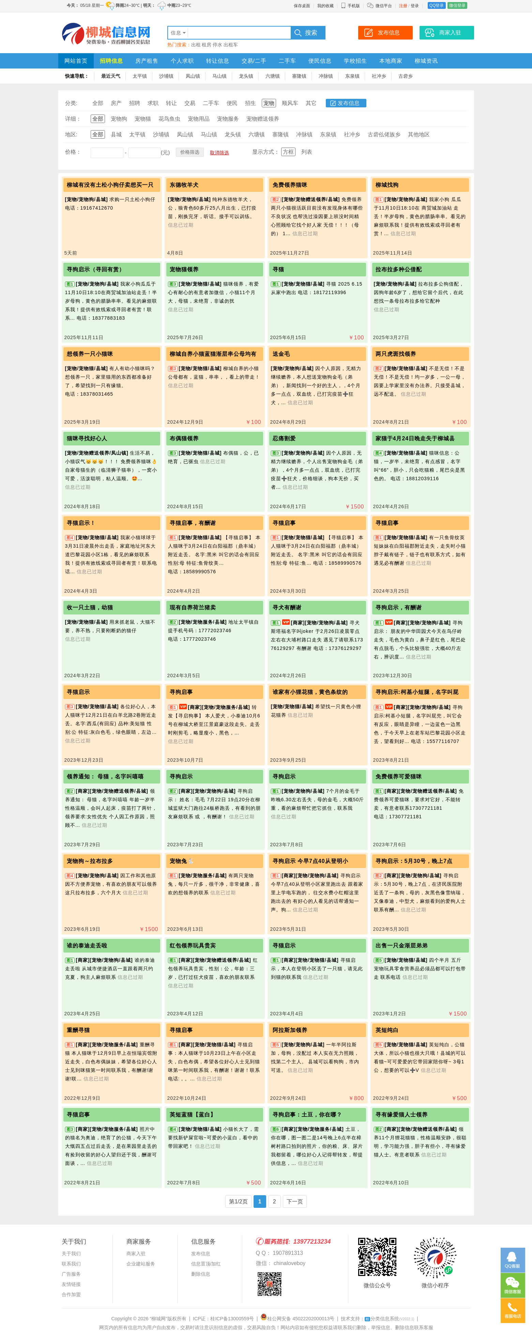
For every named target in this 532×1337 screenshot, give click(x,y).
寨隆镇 (299, 76)
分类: (71, 103)
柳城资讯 (426, 61)
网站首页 (76, 61)
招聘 (134, 103)
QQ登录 (436, 5)
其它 (311, 103)
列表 (306, 152)
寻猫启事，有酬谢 (193, 523)
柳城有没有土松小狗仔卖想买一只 (110, 185)
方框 (288, 152)
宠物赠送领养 (262, 119)
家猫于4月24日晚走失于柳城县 (415, 438)
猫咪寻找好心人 (87, 438)
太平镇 (140, 76)
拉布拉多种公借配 (399, 269)
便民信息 (320, 61)
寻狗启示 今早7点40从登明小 (310, 861)
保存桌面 (302, 5)
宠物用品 (199, 119)
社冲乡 (379, 76)
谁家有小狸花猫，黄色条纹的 (310, 692)
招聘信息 (111, 61)
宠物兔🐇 (182, 861)
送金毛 (281, 354)
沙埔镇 (166, 76)
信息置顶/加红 (206, 1263)
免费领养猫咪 (290, 185)
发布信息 (349, 103)
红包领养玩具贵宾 (193, 945)
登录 (415, 5)
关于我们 (71, 1253)
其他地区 (419, 134)
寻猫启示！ (81, 523)
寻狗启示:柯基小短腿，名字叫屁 (417, 692)
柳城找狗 (387, 185)
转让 (171, 103)
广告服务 (71, 1274)
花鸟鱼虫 (169, 119)
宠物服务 (228, 119)
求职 (153, 103)
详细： (73, 119)
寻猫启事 (284, 523)
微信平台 (384, 5)
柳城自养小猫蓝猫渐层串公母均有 (213, 354)
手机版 (350, 5)
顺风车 (290, 103)
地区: (71, 134)
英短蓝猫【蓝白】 (193, 1115)
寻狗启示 (181, 776)
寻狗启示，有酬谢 (399, 607)
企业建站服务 (140, 1263)
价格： (73, 152)
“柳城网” (158, 1318)
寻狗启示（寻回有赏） (96, 269)
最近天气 (110, 76)
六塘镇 (272, 76)
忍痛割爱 (284, 438)
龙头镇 (246, 76)
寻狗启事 (181, 692)
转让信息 (217, 61)
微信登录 (457, 5)
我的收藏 (325, 5)
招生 (250, 103)
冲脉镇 (326, 76)
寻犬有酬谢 (287, 607)
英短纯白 (387, 1030)
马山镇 (219, 76)
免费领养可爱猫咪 (399, 776)
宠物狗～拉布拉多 (90, 861)
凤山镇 (193, 76)
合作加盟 (71, 1294)
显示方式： (265, 152)
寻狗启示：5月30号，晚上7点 (414, 861)
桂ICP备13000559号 (232, 1318)
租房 (206, 44)
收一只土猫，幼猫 (90, 607)
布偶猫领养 (184, 438)
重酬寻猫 (78, 1030)
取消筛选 (219, 152)
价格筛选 (189, 152)
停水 (217, 44)
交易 (189, 103)
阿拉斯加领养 (290, 1030)
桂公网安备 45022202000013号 (297, 1318)
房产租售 (146, 61)
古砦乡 (405, 76)
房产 (116, 103)
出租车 (231, 44)
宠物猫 (143, 119)
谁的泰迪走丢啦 (87, 945)
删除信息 (200, 1274)
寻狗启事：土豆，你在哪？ (307, 1115)
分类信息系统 (389, 1318)
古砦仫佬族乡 (384, 134)
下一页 (295, 1201)
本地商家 (390, 61)
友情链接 (71, 1284)
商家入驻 (136, 1253)
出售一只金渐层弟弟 (402, 945)
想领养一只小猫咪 (90, 354)
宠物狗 (119, 119)
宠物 (268, 103)
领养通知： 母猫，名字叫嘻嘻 (105, 776)
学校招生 (355, 61)
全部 (97, 103)
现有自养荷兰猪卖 (193, 607)
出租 (196, 44)
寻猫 (278, 269)
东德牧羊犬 (184, 185)
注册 (403, 5)
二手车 (287, 61)
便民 (232, 103)
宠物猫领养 (184, 269)
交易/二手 (254, 61)
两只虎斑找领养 (396, 354)
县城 (116, 134)
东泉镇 (352, 76)
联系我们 (71, 1263)
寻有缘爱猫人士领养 (402, 1115)
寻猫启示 (78, 692)
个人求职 (182, 61)
